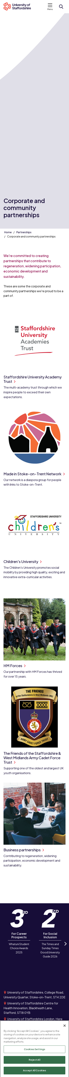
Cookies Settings (34, 1050)
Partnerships (23, 232)
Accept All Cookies (34, 1071)
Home (8, 232)
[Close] (65, 1027)
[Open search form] (61, 6)
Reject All (34, 1061)
